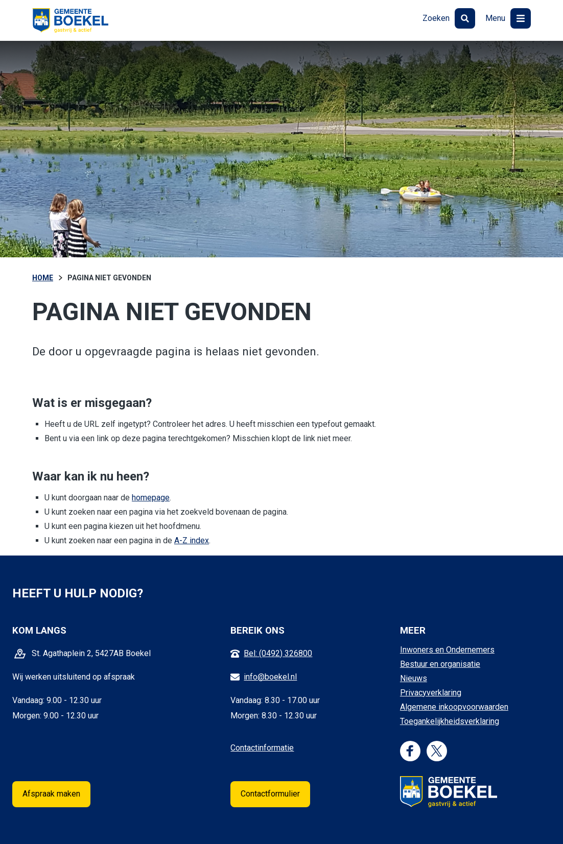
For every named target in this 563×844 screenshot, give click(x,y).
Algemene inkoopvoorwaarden (454, 707)
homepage (151, 497)
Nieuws (413, 678)
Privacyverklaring (430, 692)
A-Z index (191, 540)
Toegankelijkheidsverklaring (449, 721)
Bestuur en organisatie (440, 664)
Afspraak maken (51, 794)
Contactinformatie (262, 748)
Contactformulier (270, 794)
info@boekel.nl (270, 677)
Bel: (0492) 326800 (278, 653)
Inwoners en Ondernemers (447, 650)
